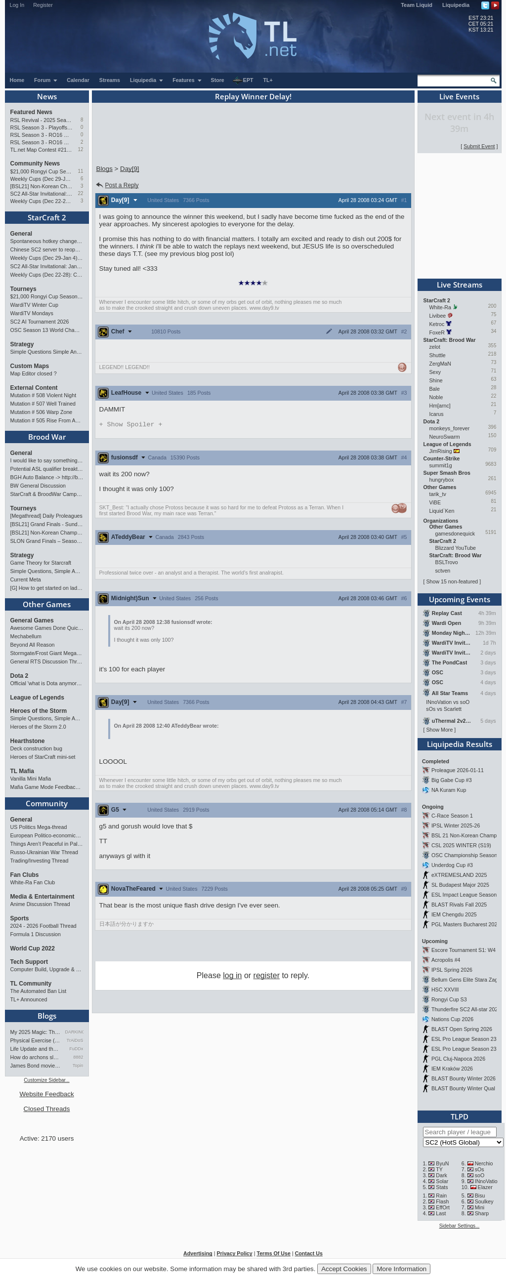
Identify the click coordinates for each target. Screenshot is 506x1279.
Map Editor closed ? (33, 373)
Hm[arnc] (440, 406)
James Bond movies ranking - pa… (36, 1066)
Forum (46, 80)
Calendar (78, 80)
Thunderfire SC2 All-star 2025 (466, 1009)
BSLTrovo (446, 562)
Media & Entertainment (42, 896)
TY (439, 1169)
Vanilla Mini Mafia (30, 779)
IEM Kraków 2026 (452, 1069)
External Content (34, 387)
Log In (17, 5)
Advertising (197, 1253)
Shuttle (437, 355)
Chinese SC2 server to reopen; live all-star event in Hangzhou (47, 249)
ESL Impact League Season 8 (466, 895)
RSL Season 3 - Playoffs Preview (41, 127)
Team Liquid (416, 5)
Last (441, 1213)
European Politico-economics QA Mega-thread (47, 835)
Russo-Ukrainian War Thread (44, 852)
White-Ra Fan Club (32, 882)
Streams (109, 80)
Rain (441, 1195)
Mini (480, 1207)
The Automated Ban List (38, 991)
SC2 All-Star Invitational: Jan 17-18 (41, 194)
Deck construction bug (36, 748)
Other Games (47, 604)
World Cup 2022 (32, 948)
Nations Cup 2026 (452, 1019)
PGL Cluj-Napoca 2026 (458, 1059)
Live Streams (459, 284)
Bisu (480, 1195)
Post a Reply (117, 185)
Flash (442, 1201)
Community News (35, 163)
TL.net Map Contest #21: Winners (41, 150)
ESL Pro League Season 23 (464, 1039)
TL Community (31, 983)
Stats (442, 1187)
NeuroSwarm (444, 437)
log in (232, 976)
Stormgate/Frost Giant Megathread (47, 653)
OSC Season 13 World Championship (47, 330)
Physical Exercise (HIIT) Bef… (36, 1040)
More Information (401, 1269)
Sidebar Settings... (459, 1226)
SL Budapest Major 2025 (460, 885)
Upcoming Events (459, 599)
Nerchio (484, 1163)
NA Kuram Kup (448, 790)
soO (480, 1175)
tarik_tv (437, 494)
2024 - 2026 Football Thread (43, 926)
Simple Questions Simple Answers (47, 352)
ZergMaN (440, 364)
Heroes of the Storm (38, 710)
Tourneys (23, 289)
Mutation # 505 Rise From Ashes (47, 420)
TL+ (268, 80)
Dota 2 (19, 675)
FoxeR (437, 332)
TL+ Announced (28, 999)
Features (187, 80)
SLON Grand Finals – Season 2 (47, 541)
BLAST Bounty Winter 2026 (463, 1078)
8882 (78, 1057)
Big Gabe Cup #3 (451, 780)
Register (43, 5)
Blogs (47, 1016)
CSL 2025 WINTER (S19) (461, 845)
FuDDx (76, 1048)
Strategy (22, 344)
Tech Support (29, 961)
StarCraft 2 (47, 217)
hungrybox (441, 480)
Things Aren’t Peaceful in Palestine (47, 844)
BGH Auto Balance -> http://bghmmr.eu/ (47, 477)
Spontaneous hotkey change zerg (47, 241)
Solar (442, 1181)
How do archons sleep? (36, 1057)
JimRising (440, 451)
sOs (479, 1169)
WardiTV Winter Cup (34, 305)
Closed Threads (47, 1109)
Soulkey (484, 1201)
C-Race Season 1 (452, 816)
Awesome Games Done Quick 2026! (47, 628)
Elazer (485, 1187)
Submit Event (479, 146)
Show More (439, 730)
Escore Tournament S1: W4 (463, 950)
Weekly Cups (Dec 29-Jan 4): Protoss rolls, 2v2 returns (41, 179)
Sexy (435, 372)
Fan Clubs (24, 874)
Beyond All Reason (32, 645)
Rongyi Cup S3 (449, 999)
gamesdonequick (455, 533)
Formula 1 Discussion (35, 934)
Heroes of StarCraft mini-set (43, 757)
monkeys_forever (449, 428)
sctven (443, 571)
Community (47, 803)
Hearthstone (27, 741)
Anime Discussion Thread (40, 904)
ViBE (435, 502)
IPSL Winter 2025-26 (455, 825)
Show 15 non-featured (452, 581)
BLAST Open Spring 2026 (461, 1029)
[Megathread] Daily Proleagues (46, 516)
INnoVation (488, 1181)
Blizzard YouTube (455, 548)
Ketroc (437, 324)
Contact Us (309, 1253)
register (266, 976)
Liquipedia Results (459, 744)
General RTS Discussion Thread (47, 661)
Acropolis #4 (446, 960)
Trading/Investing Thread (39, 861)
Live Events (459, 96)
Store (217, 80)
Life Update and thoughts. (36, 1049)
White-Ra (440, 307)
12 (80, 149)
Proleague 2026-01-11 (457, 770)
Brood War (47, 437)
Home (17, 80)
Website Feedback (46, 1094)
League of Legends (37, 697)
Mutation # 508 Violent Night (43, 395)
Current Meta (25, 579)
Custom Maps (29, 366)
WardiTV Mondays (31, 313)
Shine (436, 380)
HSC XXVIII (445, 989)
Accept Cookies (344, 1269)
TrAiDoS (75, 1040)
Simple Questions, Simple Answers (47, 571)
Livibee (437, 316)
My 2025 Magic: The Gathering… (36, 1032)
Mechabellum (26, 636)
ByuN (442, 1163)
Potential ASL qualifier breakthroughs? (47, 469)
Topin (78, 1065)
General (21, 233)
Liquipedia (455, 5)
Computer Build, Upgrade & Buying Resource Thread (47, 969)
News (47, 96)
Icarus (436, 414)
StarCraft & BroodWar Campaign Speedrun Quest (47, 494)
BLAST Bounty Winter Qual (463, 1088)
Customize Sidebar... (46, 1080)
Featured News (31, 112)
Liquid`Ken (442, 511)
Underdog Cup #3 (452, 865)
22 (80, 193)
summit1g (440, 465)
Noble (436, 397)
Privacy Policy (234, 1253)
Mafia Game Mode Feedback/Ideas (47, 787)
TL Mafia (22, 771)
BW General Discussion (38, 486)
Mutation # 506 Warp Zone (41, 412)
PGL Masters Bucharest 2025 (465, 924)
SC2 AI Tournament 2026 (39, 322)
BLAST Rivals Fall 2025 (459, 905)
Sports (19, 918)
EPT (243, 80)
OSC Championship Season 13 (468, 855)
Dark (441, 1175)
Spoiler (131, 424)
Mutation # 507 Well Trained (43, 404)
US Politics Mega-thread (38, 827)
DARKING (74, 1032)
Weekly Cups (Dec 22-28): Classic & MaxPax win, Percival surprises (41, 201)
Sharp (482, 1213)
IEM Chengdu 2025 (454, 914)
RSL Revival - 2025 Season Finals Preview (41, 120)
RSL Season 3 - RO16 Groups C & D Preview (41, 135)
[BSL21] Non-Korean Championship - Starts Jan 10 (41, 186)
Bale (434, 389)
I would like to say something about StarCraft (47, 460)
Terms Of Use (273, 1253)
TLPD (459, 1116)
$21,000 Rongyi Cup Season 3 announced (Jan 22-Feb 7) (41, 171)
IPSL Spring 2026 (451, 970)
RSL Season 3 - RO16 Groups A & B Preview (41, 142)
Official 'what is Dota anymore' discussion (47, 683)
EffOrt (443, 1207)
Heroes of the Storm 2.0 (38, 727)
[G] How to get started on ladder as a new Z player (47, 588)
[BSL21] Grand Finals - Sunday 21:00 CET (47, 524)
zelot (435, 347)
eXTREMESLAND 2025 (459, 875)
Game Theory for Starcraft (41, 563)
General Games (32, 620)
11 (80, 171)
